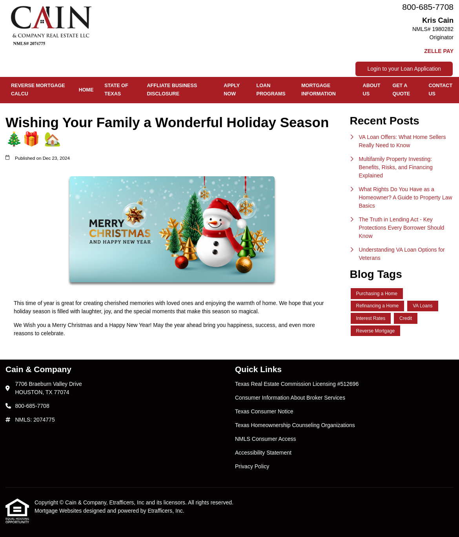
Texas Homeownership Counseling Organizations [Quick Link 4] (295, 425)
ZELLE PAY (439, 51)
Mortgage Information (318, 90)
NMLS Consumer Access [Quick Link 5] (265, 439)
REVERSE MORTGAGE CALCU (38, 90)
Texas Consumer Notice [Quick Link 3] (264, 411)
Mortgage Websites (59, 511)
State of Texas (116, 90)
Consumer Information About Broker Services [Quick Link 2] (290, 398)
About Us (372, 90)
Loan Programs (271, 90)
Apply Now (232, 90)
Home (86, 90)
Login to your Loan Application (404, 69)
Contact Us (440, 90)
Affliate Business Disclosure (172, 90)
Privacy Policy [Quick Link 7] (252, 466)
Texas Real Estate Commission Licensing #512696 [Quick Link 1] (297, 384)
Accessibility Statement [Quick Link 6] (263, 452)
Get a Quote (401, 90)
